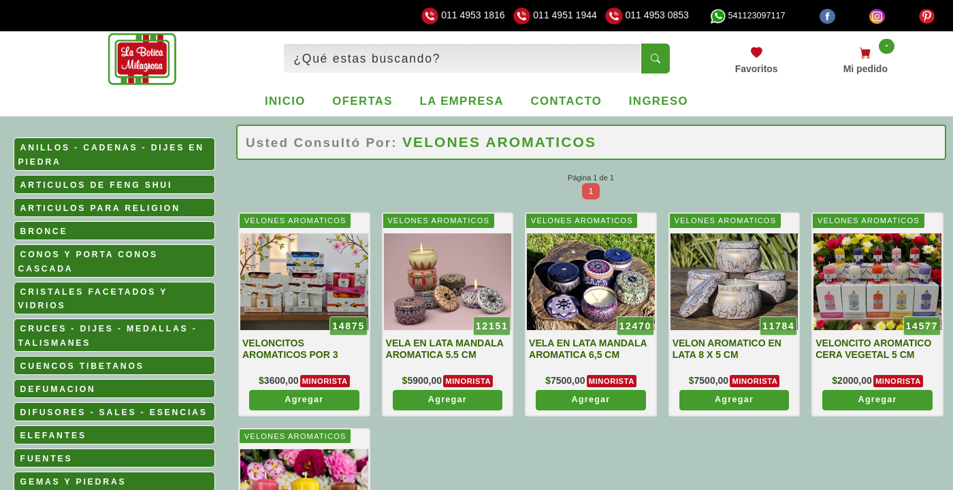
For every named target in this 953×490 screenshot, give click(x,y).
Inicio (285, 101)
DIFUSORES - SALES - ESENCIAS (114, 412)
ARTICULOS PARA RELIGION (100, 208)
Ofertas (362, 101)
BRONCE (44, 231)
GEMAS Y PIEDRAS (73, 482)
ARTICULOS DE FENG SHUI (96, 185)
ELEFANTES (53, 435)
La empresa (462, 101)
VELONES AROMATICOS (295, 220)
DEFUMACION (58, 389)
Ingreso (658, 101)
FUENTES (46, 458)
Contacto (566, 101)
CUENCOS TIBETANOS (82, 366)
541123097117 (747, 15)
